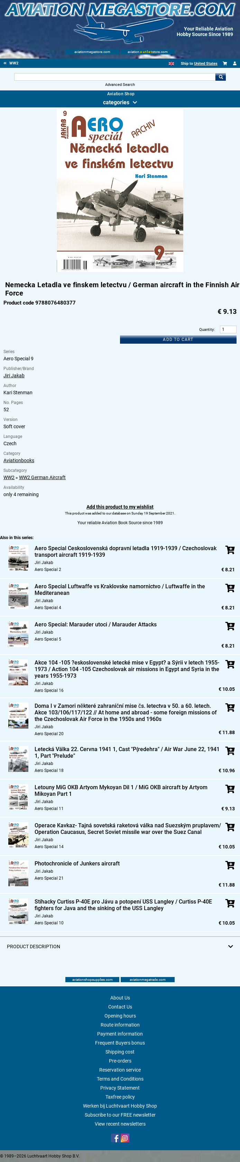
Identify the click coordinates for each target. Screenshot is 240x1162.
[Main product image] (120, 270)
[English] (171, 63)
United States (206, 63)
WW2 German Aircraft (42, 477)
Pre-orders (120, 1061)
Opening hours (120, 1016)
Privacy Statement (120, 1088)
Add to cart (178, 339)
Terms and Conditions (120, 1079)
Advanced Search (120, 84)
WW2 (9, 477)
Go (220, 77)
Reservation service (120, 1070)
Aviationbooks (18, 460)
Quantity (206, 329)
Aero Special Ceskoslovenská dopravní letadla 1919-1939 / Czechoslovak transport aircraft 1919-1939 (125, 551)
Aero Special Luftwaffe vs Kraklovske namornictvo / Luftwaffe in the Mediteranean (120, 589)
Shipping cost (120, 1052)
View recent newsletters (120, 1124)
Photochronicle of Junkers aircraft (77, 863)
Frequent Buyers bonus (120, 1043)
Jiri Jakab (14, 375)
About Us (120, 998)
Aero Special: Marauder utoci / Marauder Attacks (96, 624)
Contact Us (120, 1007)
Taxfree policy (120, 1097)
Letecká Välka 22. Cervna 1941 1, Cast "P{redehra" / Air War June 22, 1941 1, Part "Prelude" (127, 752)
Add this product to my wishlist (120, 507)
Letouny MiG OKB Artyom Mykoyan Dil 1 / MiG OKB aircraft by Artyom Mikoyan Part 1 (121, 790)
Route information (120, 1025)
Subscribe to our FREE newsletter (120, 1115)
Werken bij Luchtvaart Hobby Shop (120, 1106)
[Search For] (115, 77)
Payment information (120, 1034)
